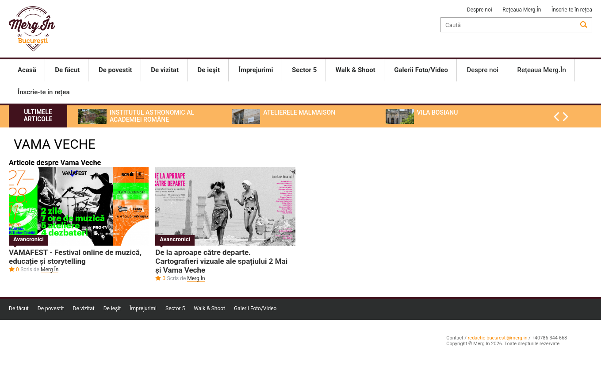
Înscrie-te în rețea (571, 10)
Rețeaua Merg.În (521, 10)
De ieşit (112, 308)
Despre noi (479, 10)
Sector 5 (175, 308)
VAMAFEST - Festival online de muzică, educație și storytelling (75, 257)
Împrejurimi (143, 308)
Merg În (49, 269)
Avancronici (28, 239)
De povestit (51, 308)
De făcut (19, 308)
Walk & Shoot (209, 308)
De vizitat (84, 308)
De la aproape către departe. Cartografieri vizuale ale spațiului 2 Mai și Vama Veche (221, 261)
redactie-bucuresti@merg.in (498, 338)
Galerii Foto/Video (255, 308)
